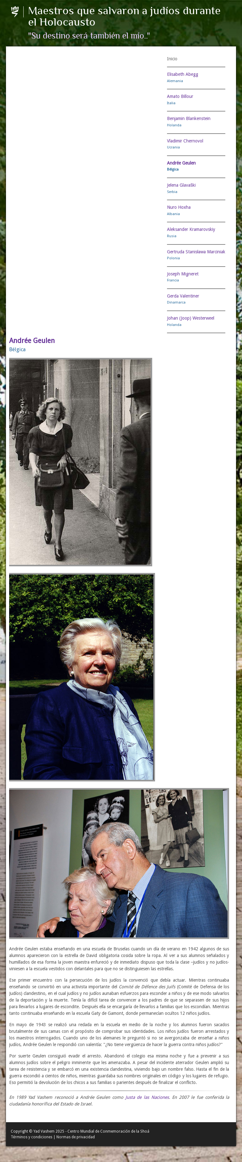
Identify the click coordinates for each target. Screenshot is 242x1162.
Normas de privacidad (75, 1137)
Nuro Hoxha (179, 207)
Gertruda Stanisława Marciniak (196, 251)
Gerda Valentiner (183, 295)
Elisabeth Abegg (182, 74)
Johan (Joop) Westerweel (190, 318)
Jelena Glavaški (181, 185)
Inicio (172, 58)
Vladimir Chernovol (185, 140)
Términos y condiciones (31, 1137)
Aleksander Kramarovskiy (191, 229)
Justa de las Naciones (147, 1097)
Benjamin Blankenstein (188, 118)
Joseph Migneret (183, 273)
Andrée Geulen (181, 163)
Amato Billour (180, 96)
